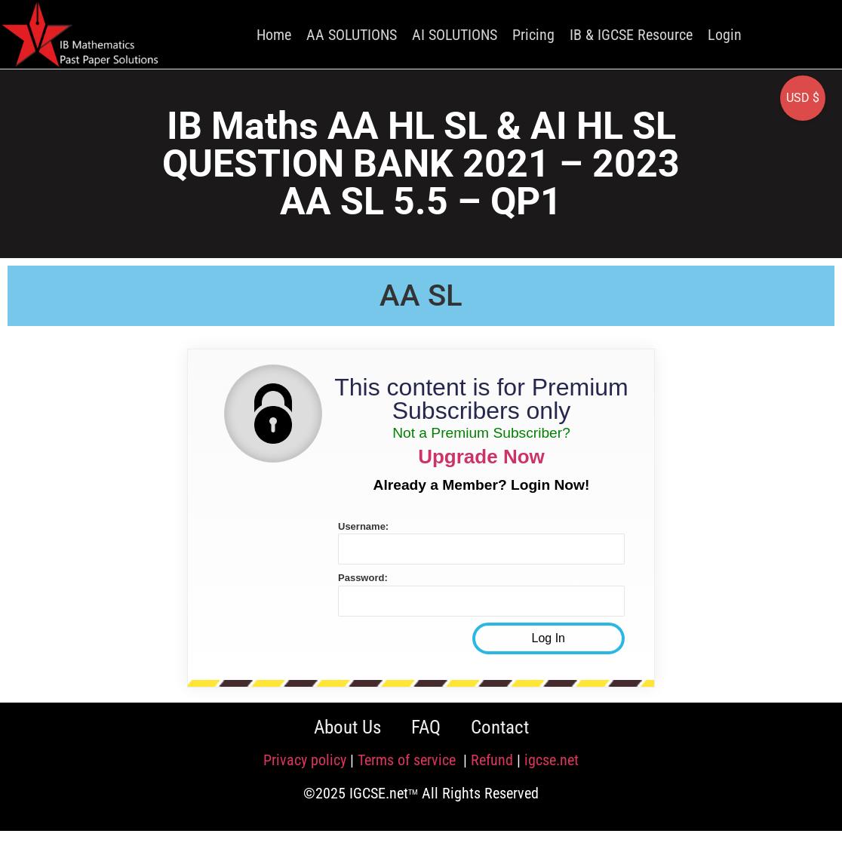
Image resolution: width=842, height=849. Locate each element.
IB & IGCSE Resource (631, 35)
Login (725, 35)
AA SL (421, 295)
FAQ (426, 727)
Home (274, 35)
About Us (347, 727)
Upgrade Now (481, 456)
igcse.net (551, 760)
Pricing (533, 35)
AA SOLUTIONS (351, 35)
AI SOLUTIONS (454, 35)
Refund (492, 760)
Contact (500, 727)
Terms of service (408, 760)
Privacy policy (304, 760)
